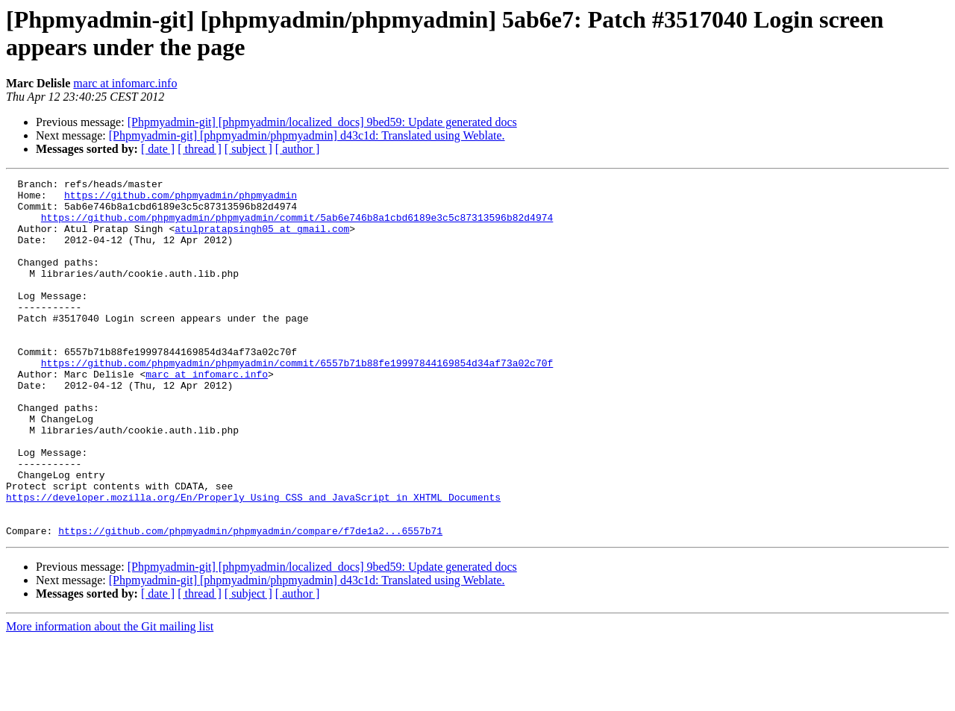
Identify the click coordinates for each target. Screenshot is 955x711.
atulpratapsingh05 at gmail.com (262, 239)
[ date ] (158, 148)
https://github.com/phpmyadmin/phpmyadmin (180, 199)
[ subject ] (248, 148)
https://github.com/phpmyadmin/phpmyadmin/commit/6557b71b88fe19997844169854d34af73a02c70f (297, 400)
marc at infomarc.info (125, 83)
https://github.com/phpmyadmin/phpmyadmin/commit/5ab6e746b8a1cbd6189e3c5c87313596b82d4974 (297, 226)
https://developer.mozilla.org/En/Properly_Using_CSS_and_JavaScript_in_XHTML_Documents (253, 562)
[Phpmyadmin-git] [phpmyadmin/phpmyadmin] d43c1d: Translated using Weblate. (307, 135)
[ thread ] (200, 148)
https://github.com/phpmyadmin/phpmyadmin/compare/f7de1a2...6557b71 (250, 602)
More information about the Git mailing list (109, 698)
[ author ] (297, 148)
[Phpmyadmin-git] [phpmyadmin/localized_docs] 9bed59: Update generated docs (322, 122)
